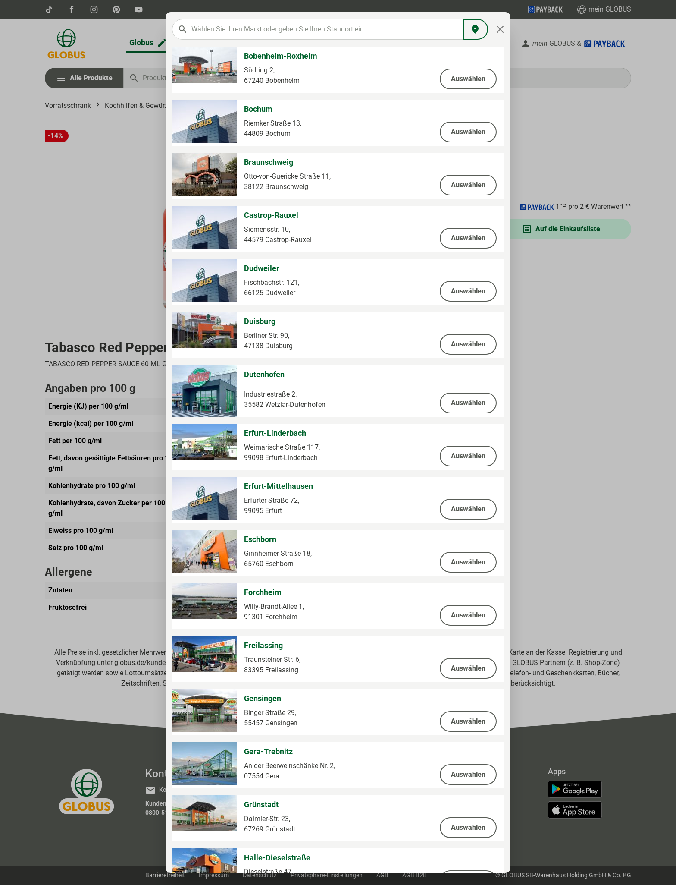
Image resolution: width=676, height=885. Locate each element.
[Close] (500, 29)
